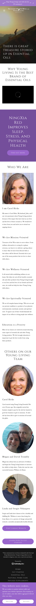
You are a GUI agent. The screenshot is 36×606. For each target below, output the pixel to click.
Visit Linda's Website (16, 528)
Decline (9, 601)
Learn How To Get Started (18, 541)
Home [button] (18, 569)
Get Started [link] (18, 572)
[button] (4, 10)
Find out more (18, 153)
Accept (26, 601)
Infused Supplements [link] (18, 581)
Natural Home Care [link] (18, 578)
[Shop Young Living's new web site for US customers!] (18, 3)
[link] (18, 10)
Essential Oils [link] (18, 575)
